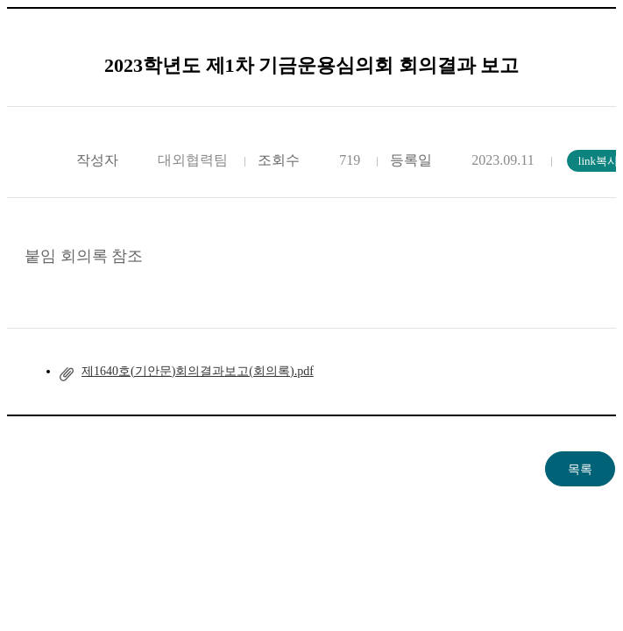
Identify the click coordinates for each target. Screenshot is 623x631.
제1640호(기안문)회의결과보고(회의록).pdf (197, 371)
